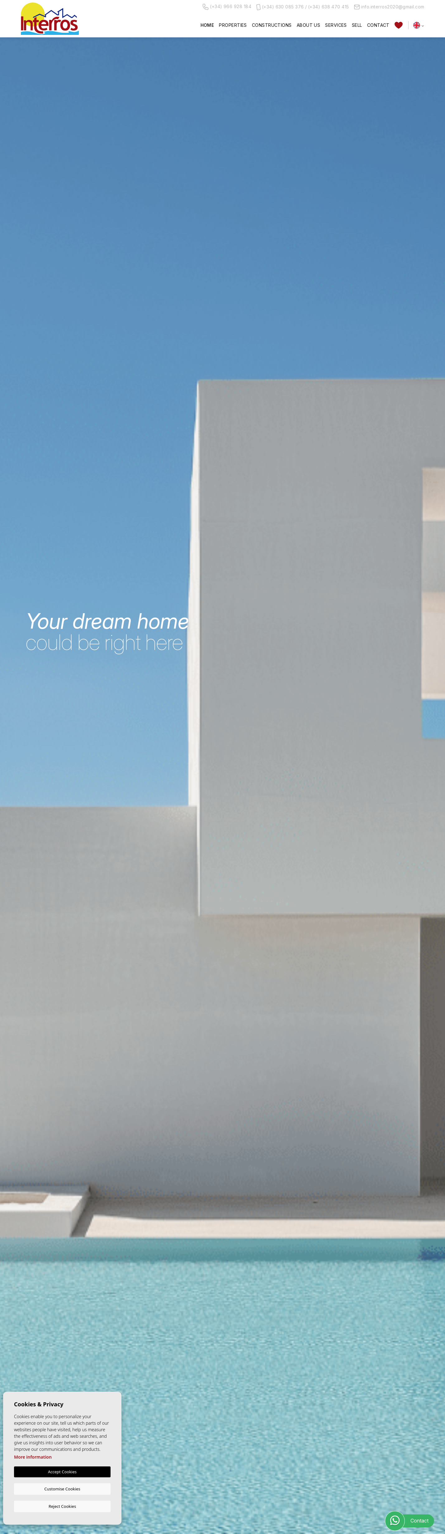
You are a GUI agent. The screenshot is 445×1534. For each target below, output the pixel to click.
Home (207, 25)
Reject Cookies (62, 1506)
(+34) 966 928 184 (226, 7)
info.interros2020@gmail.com (389, 6)
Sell (357, 25)
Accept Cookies (62, 1472)
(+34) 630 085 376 (283, 6)
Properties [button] (233, 25)
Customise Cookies (62, 1489)
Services (336, 25)
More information (33, 1458)
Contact (378, 25)
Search (389, 821)
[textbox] (57, 800)
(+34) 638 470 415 (328, 6)
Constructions (272, 25)
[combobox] (56, 799)
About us (308, 25)
